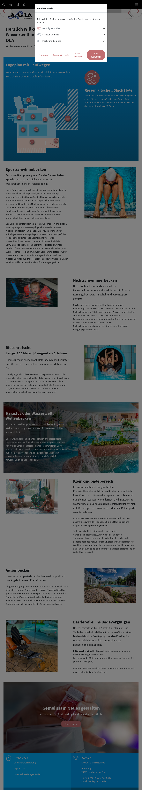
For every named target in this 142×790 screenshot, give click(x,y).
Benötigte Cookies (51, 28)
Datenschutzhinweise (61, 55)
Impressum (43, 55)
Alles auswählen (96, 55)
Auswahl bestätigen (78, 55)
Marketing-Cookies (51, 40)
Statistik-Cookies (50, 34)
